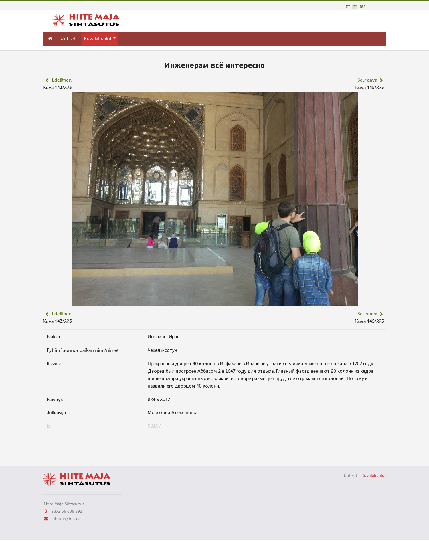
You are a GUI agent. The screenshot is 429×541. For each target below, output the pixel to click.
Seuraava (367, 80)
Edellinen (62, 80)
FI (355, 7)
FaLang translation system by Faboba (63, 453)
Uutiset (68, 39)
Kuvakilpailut (100, 39)
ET (348, 7)
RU (362, 7)
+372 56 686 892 (66, 512)
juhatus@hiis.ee (66, 519)
